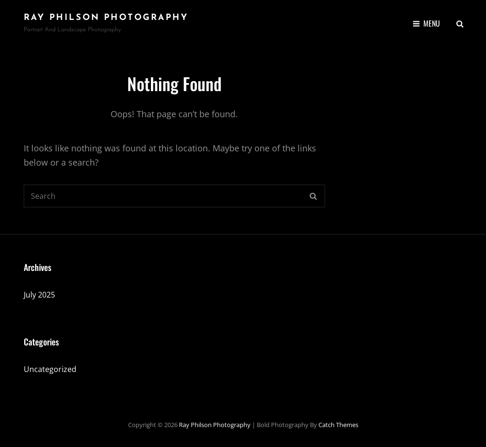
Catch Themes (338, 424)
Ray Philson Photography (106, 17)
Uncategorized (50, 369)
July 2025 (39, 294)
